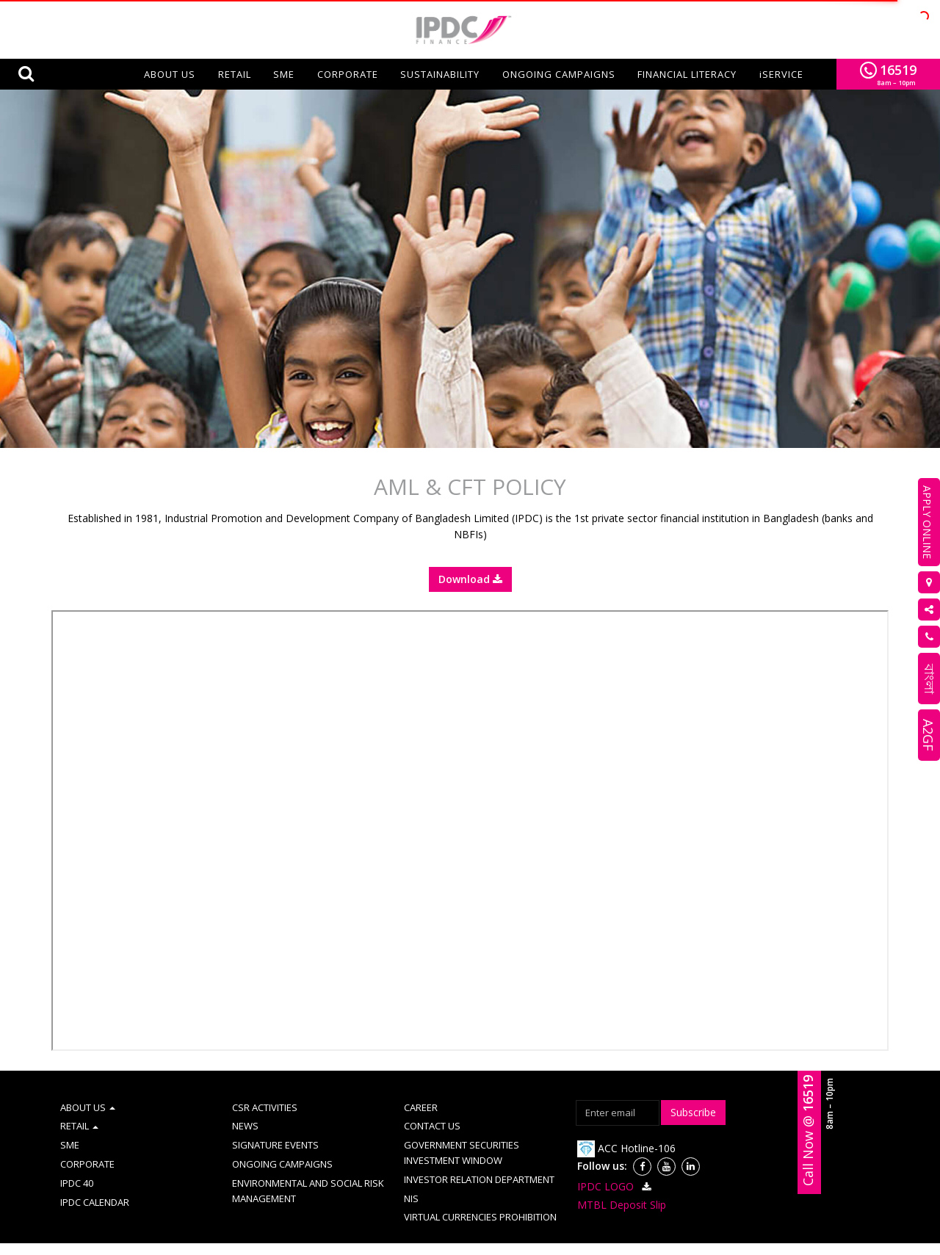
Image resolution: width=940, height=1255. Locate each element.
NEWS (245, 1102)
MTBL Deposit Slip (621, 1181)
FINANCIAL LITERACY (687, 74)
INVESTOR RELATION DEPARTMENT (479, 1155)
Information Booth (505, 1239)
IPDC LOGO (616, 1163)
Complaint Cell (420, 1239)
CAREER (421, 1084)
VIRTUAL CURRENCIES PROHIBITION (480, 1193)
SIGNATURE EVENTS (275, 1121)
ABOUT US (87, 1084)
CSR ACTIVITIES (264, 1084)
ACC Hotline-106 (626, 1125)
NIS (411, 1175)
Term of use (211, 1239)
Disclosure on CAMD (603, 1239)
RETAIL (234, 74)
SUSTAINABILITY (440, 74)
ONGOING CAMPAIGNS (558, 74)
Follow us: (602, 1142)
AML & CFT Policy (287, 1239)
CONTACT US (432, 1102)
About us (169, 74)
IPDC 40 (76, 1159)
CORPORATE (347, 74)
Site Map (356, 1239)
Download (470, 556)
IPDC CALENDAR (94, 1178)
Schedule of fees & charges (718, 1239)
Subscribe (693, 1089)
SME (283, 74)
